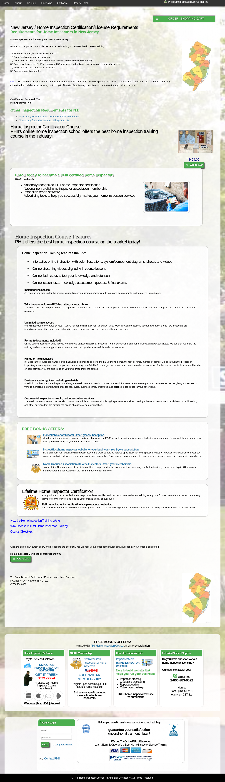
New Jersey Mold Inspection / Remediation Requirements (49, 116)
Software (62, 3)
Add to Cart (194, 164)
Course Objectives (21, 531)
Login (45, 744)
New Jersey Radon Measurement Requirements (44, 120)
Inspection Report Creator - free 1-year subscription (73, 435)
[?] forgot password (62, 744)
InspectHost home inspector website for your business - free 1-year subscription (90, 449)
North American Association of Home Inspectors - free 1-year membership (87, 464)
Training (31, 3)
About (18, 3)
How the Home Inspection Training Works (35, 520)
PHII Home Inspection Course (106, 645)
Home (6, 3)
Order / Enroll (81, 3)
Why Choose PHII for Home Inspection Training (39, 526)
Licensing (46, 3)
